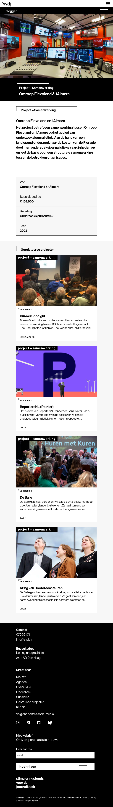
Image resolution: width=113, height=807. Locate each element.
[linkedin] (39, 723)
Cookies (20, 800)
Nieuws (21, 677)
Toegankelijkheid (31, 800)
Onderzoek (23, 692)
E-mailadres (24, 749)
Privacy (93, 797)
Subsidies (22, 697)
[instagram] (18, 723)
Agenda (21, 682)
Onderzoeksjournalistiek (36, 216)
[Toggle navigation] (108, 3)
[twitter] (28, 723)
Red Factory (84, 797)
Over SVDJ (23, 687)
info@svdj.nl (24, 639)
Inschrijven (27, 767)
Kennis (20, 707)
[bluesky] (50, 723)
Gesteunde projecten (30, 702)
